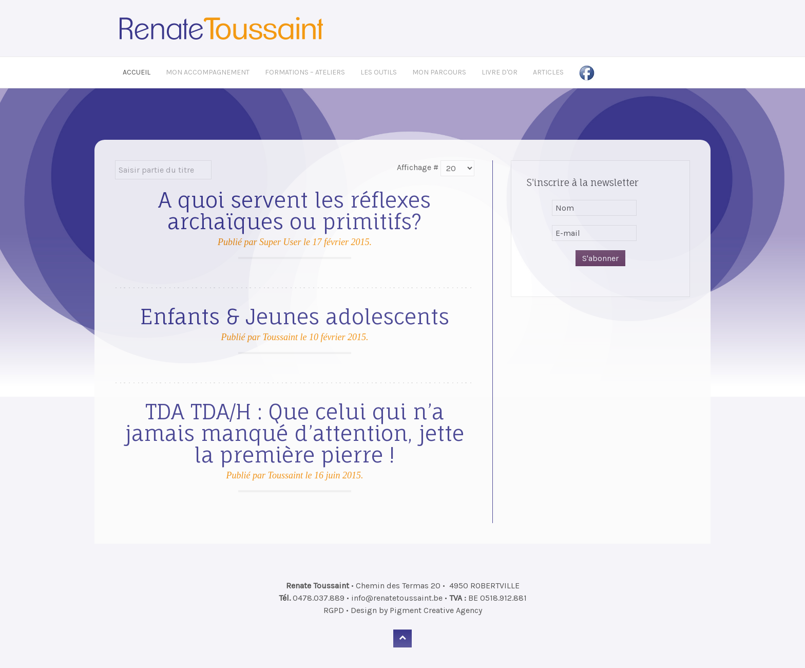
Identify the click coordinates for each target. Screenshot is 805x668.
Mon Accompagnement (208, 72)
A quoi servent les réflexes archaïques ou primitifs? (294, 211)
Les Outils (378, 72)
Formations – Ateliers (305, 72)
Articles (548, 72)
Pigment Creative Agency (436, 610)
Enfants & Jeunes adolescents (294, 316)
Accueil (136, 72)
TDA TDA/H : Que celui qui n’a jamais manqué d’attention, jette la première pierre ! (294, 433)
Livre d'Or (500, 72)
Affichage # (417, 167)
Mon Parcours (439, 72)
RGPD (333, 610)
